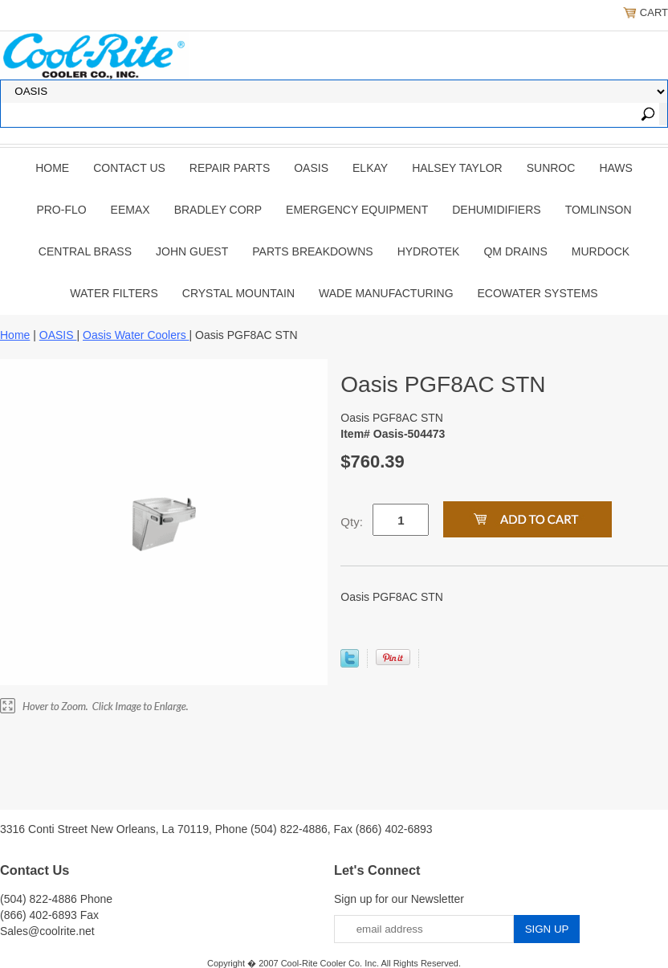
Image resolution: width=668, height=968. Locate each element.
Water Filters (113, 293)
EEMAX (130, 209)
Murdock (600, 251)
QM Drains (515, 251)
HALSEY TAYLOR (457, 167)
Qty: (351, 522)
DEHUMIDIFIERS (496, 209)
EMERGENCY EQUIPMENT (357, 209)
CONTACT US (129, 167)
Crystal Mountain (238, 293)
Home (52, 167)
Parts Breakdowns (312, 251)
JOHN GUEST (192, 251)
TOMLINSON (598, 209)
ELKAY (370, 167)
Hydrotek (428, 251)
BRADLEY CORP (218, 209)
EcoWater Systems (538, 293)
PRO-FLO (61, 209)
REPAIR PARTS (229, 167)
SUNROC (551, 167)
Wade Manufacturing (386, 293)
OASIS (311, 167)
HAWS (615, 167)
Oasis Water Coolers (136, 335)
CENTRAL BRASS (85, 251)
